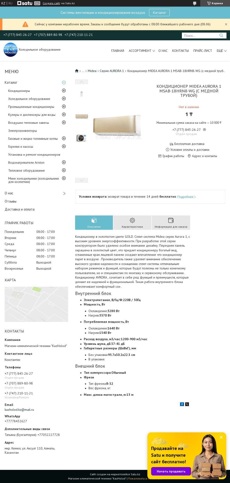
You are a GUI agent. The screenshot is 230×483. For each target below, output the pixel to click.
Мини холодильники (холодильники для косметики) (33, 180)
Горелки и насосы (20, 146)
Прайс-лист (202, 51)
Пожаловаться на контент (145, 478)
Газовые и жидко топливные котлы (33, 138)
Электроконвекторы (22, 130)
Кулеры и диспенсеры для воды (31, 115)
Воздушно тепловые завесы (28, 123)
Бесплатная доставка (189, 144)
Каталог (159, 12)
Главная (117, 51)
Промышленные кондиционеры (31, 107)
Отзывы (10, 201)
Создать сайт (51, 3)
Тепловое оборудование (26, 170)
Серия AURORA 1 (112, 70)
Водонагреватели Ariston (26, 162)
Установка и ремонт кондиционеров (34, 154)
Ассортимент (140, 51)
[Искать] (221, 35)
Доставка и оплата (19, 209)
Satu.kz (135, 474)
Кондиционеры (19, 91)
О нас (163, 51)
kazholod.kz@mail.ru (19, 410)
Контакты (180, 51)
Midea (92, 70)
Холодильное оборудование (29, 99)
